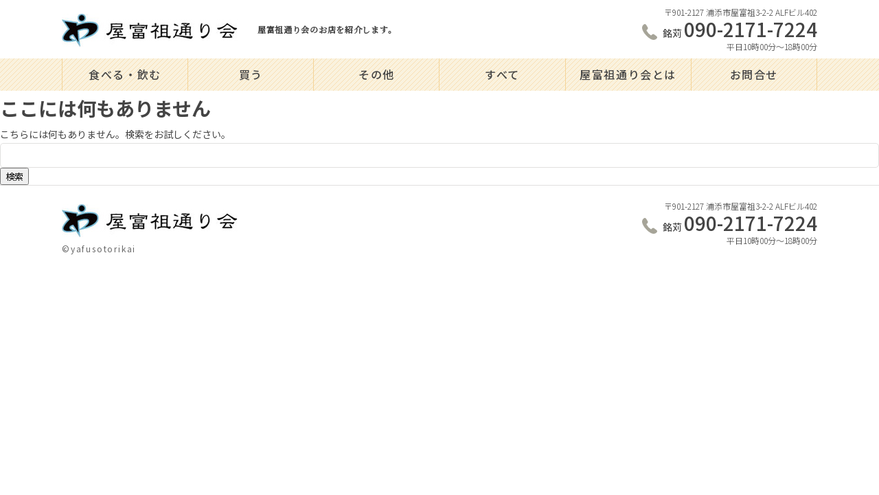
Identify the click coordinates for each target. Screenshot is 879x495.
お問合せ (754, 74)
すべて (502, 74)
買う (251, 74)
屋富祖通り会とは (628, 74)
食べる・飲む (125, 74)
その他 (376, 74)
